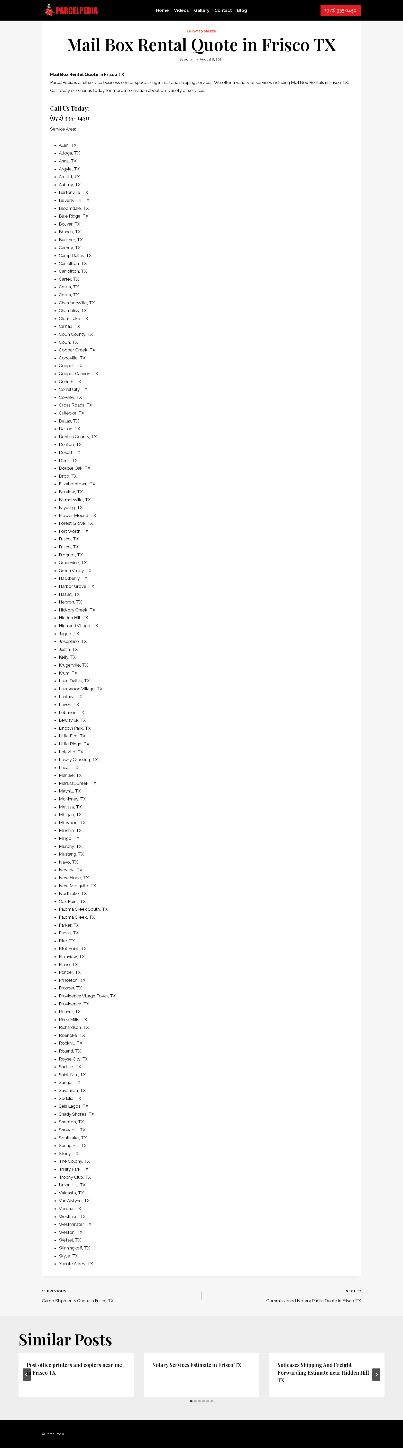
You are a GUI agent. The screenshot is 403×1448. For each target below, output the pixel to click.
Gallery (201, 10)
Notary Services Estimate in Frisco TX (196, 1364)
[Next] (376, 1374)
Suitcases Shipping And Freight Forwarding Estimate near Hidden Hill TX (323, 1372)
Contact (223, 10)
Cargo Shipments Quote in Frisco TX (119, 1295)
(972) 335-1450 (340, 10)
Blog (242, 10)
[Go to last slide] (27, 1374)
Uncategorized (201, 31)
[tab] (191, 1401)
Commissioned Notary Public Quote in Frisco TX (283, 1295)
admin (189, 59)
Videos (181, 10)
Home (162, 10)
